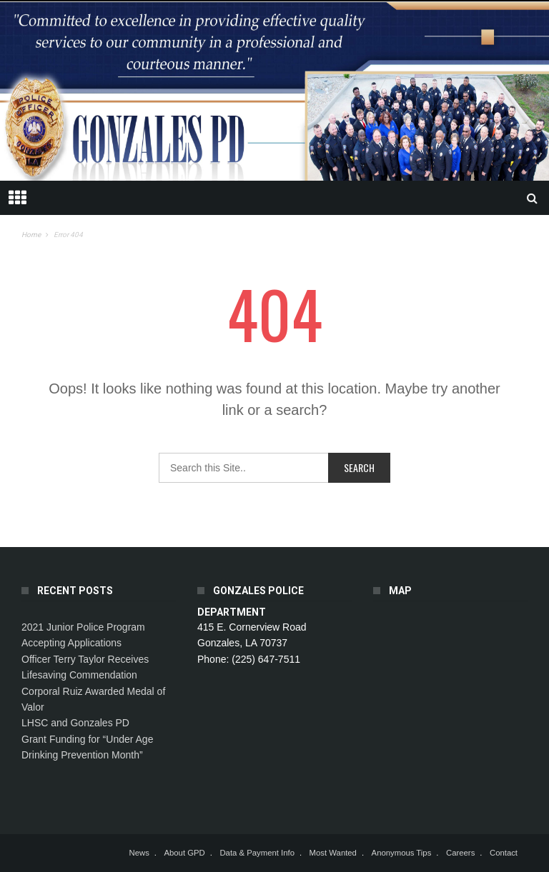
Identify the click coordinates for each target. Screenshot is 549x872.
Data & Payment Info (257, 852)
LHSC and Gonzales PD (75, 722)
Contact (504, 852)
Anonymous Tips (402, 852)
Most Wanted (333, 852)
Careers (460, 852)
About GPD (184, 852)
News (139, 852)
